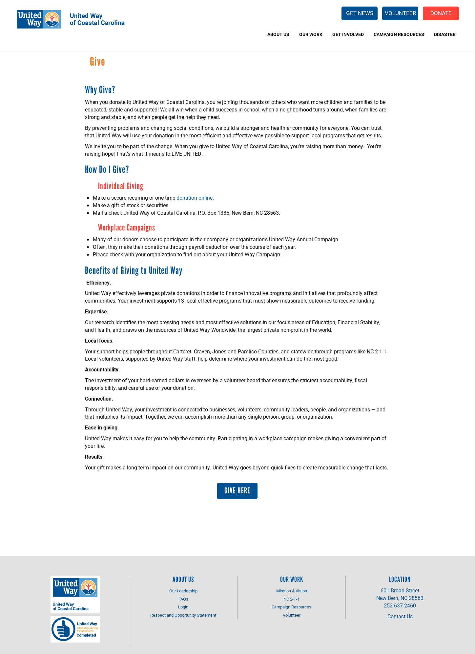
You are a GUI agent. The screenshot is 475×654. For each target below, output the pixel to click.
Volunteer (400, 13)
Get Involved (348, 34)
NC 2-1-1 (291, 599)
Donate (441, 13)
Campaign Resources (399, 34)
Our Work (310, 34)
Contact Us (400, 616)
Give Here (237, 490)
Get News (359, 13)
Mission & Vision (291, 591)
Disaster (445, 34)
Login (183, 607)
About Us (278, 34)
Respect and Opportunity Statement (183, 615)
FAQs (183, 599)
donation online (194, 197)
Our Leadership (183, 591)
